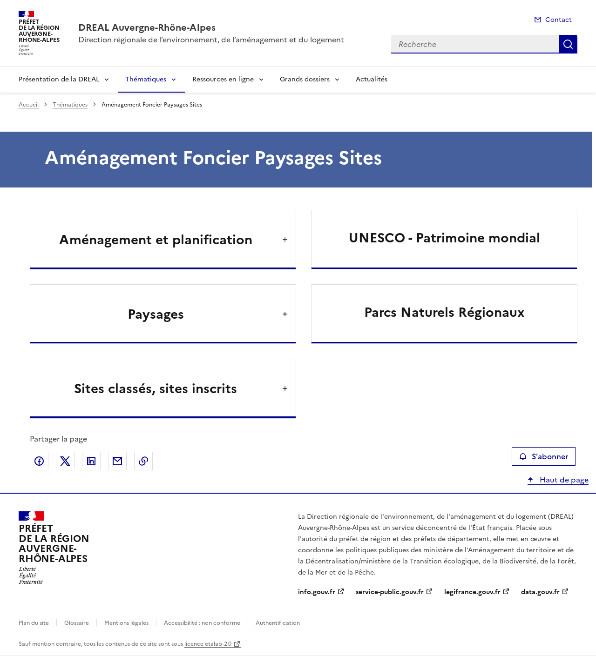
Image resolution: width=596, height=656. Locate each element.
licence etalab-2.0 (207, 644)
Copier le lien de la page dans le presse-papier (143, 461)
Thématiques (145, 79)
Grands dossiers (305, 79)
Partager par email (117, 461)
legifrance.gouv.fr (472, 592)
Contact (558, 20)
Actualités (371, 79)
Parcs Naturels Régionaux (444, 312)
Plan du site (34, 623)
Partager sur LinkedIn (91, 461)
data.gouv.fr (540, 592)
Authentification (278, 623)
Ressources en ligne (223, 79)
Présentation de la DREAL (59, 79)
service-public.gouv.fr (390, 592)
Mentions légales (126, 623)
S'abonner (543, 456)
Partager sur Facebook (39, 461)
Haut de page (563, 479)
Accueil (29, 104)
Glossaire (76, 623)
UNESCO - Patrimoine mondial (444, 237)
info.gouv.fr (316, 592)
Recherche (568, 44)
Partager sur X (65, 461)
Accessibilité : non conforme (202, 623)
